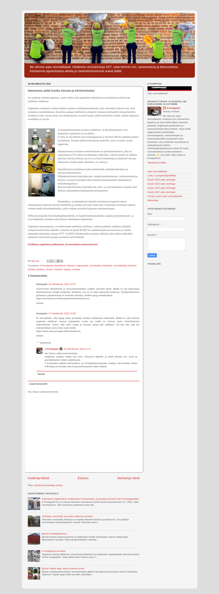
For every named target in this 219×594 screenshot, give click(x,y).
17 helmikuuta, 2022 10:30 (62, 313)
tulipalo (67, 269)
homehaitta (95, 265)
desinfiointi (59, 265)
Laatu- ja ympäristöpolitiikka (161, 175)
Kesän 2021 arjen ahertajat (161, 192)
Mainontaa (152, 200)
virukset (76, 269)
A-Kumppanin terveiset (53, 551)
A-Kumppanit (46, 265)
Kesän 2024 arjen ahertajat (161, 179)
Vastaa (39, 303)
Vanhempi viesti (128, 478)
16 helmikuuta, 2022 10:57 (62, 284)
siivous (49, 269)
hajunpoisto (82, 265)
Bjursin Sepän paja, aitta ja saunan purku (63, 568)
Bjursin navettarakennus (54, 533)
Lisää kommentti (38, 384)
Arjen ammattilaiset (157, 171)
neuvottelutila (120, 265)
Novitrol (132, 265)
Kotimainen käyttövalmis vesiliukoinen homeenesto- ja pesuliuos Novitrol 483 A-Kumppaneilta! (90, 499)
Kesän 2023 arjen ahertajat (161, 184)
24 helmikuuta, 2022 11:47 (77, 349)
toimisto (58, 269)
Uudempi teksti (38, 478)
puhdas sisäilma (36, 269)
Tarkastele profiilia (156, 162)
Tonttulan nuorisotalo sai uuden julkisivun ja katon (67, 516)
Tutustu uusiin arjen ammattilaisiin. (165, 196)
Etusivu (83, 478)
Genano (71, 265)
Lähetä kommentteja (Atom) (48, 485)
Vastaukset (45, 342)
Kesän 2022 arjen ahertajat (161, 188)
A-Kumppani (51, 349)
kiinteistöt (107, 265)
